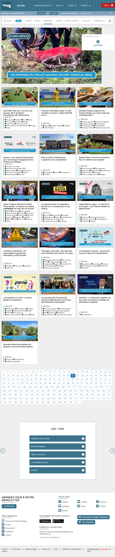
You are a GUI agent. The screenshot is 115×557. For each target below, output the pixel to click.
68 (87, 379)
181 (21, 402)
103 (30, 387)
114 (90, 387)
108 (57, 387)
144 (37, 395)
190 (70, 402)
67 (82, 379)
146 (48, 395)
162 (26, 398)
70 (96, 379)
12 (50, 372)
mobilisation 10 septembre (53, 219)
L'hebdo (59, 21)
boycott (47, 215)
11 (45, 372)
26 (4, 376)
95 (101, 383)
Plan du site (46, 549)
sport (33, 315)
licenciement (65, 172)
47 (101, 376)
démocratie (56, 215)
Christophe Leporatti (97, 217)
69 (91, 379)
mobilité (27, 217)
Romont (21, 174)
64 (68, 379)
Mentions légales (31, 549)
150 (70, 395)
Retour (7, 21)
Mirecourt (18, 217)
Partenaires (16, 549)
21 (92, 372)
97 (110, 383)
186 (48, 402)
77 (18, 383)
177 (109, 398)
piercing (64, 262)
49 (110, 376)
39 (64, 376)
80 (31, 383)
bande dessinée (65, 309)
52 (13, 379)
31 (27, 376)
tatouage (60, 266)
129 (65, 391)
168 (59, 398)
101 (19, 387)
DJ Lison (9, 122)
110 (68, 387)
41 (73, 376)
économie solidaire (102, 122)
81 (36, 383)
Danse (30, 120)
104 (35, 387)
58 (41, 379)
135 (98, 391)
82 (41, 383)
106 (46, 387)
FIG (45, 313)
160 (15, 398)
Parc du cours (18, 313)
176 (103, 398)
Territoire (86, 6)
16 (69, 372)
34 (41, 376)
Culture (72, 6)
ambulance (48, 172)
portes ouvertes (21, 124)
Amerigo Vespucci (50, 309)
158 (4, 398)
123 (32, 391)
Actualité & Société (43, 6)
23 (101, 372)
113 (85, 387)
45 (91, 376)
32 (31, 376)
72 (105, 379)
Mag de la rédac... (72, 21)
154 (92, 395)
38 (59, 376)
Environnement (87, 168)
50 (4, 379)
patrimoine (95, 170)
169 (65, 398)
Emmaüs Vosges (88, 124)
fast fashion (100, 124)
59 (45, 379)
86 (59, 383)
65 (73, 379)
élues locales (11, 170)
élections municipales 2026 (16, 168)
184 (37, 402)
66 (78, 379)
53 (18, 379)
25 (110, 372)
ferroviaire (30, 213)
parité (25, 172)
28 (13, 376)
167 (54, 398)
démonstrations (19, 311)
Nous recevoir (86, 13)
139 (10, 395)
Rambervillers (100, 126)
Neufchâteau (19, 359)
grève (57, 172)
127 (54, 391)
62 (59, 379)
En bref (34, 470)
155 (98, 395)
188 (59, 402)
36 (50, 376)
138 (4, 395)
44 (87, 376)
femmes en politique (14, 172)
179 (10, 402)
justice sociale (67, 217)
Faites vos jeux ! (38, 454)
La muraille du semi (39, 462)
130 (70, 391)
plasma (57, 264)
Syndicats (63, 221)
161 (21, 398)
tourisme (97, 172)
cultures (106, 264)
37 (54, 376)
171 (76, 398)
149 (65, 395)
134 (92, 391)
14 (59, 372)
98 (4, 387)
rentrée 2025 (66, 264)
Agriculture (97, 264)
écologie (65, 215)
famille (25, 122)
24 (105, 372)
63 (64, 379)
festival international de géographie (57, 311)
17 (73, 372)
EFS (45, 262)
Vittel (8, 221)
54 (22, 379)
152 (81, 395)
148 (59, 395)
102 (24, 387)
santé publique (49, 266)
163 (32, 398)
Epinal (46, 126)
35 (45, 376)
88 (68, 383)
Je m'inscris (9, 506)
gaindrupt (27, 266)
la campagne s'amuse (90, 266)
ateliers (18, 120)
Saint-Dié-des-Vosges (64, 315)
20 (87, 372)
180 (15, 402)
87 (64, 383)
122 (26, 391)
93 (91, 383)
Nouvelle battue (38, 446)
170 (70, 398)
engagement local (24, 170)
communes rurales (13, 166)
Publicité (5, 549)
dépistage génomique (52, 260)
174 (92, 398)
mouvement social (51, 221)
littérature (60, 313)
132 (81, 391)
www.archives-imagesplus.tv (50, 537)
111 (74, 387)
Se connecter (86, 522)
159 (10, 398)
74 (4, 383)
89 (73, 383)
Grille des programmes (70, 13)
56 (31, 379)
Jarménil (10, 268)
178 (4, 402)
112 (79, 387)
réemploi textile (87, 128)
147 (54, 395)
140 (15, 395)
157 (109, 395)
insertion (30, 215)
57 (36, 379)
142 (26, 395)
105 (41, 387)
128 (59, 391)
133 (87, 391)
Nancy (9, 219)
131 (76, 391)
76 (13, 383)
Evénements (99, 21)
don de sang (66, 260)
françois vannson (88, 219)
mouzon (9, 359)
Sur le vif (86, 21)
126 (48, 391)
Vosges (33, 126)
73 (110, 379)
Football (67, 126)
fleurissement (100, 168)
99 (8, 387)
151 (76, 395)
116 (101, 387)
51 (8, 379)
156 (103, 395)
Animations (11, 309)
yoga (8, 128)
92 (87, 383)
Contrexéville (25, 211)
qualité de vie (106, 170)
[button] (2, 450)
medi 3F (47, 174)
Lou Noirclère (86, 315)
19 (82, 372)
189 (65, 402)
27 (8, 376)
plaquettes (48, 264)
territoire (85, 268)
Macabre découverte (40, 438)
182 (26, 402)
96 (105, 383)
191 (76, 402)
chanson (85, 217)
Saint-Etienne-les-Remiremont (17, 126)
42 (78, 376)
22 (96, 372)
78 (22, 383)
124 (37, 391)
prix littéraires (49, 315)
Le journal (41, 13)
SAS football (48, 128)
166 (48, 398)
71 (101, 379)
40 (68, 376)
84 (50, 383)
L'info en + (48, 21)
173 (87, 398)
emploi (21, 213)
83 (45, 383)
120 (15, 391)
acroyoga (10, 120)
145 (43, 395)
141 (21, 395)
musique (85, 221)
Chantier (16, 211)
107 (52, 387)
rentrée (26, 315)
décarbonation (12, 213)
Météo (37, 21)
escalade (18, 122)
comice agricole (87, 122)
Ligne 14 (9, 217)
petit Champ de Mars (14, 315)
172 (81, 398)
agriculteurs (86, 264)
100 (13, 387)
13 (55, 372)
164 (37, 398)
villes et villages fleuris (90, 174)
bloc (24, 120)
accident (10, 266)
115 (96, 387)
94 (96, 383)
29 (18, 376)
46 (96, 376)
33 (36, 376)
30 (22, 376)
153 (87, 395)
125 (43, 391)
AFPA (8, 211)
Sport (59, 6)
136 (103, 391)
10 (41, 372)
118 (4, 391)
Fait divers (18, 266)
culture (9, 311)
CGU (56, 549)
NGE (14, 219)
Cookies (4, 551)
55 (27, 379)
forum (9, 313)
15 (64, 372)
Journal (28, 21)
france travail (11, 215)
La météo (53, 13)
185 (43, 402)
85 (54, 383)
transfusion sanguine (51, 268)
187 (54, 402)
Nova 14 (21, 219)
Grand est (85, 170)
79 (27, 383)
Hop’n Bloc (10, 124)
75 (8, 383)
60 (50, 379)
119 (10, 391)
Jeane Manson (102, 219)
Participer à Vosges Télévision (93, 517)
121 (21, 391)
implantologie (54, 262)
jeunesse (52, 313)
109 (63, 387)
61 (54, 379)
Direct (106, 5)
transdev (29, 219)
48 (105, 376)
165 (43, 398)
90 (78, 383)
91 (82, 383)
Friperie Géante (87, 126)
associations (21, 309)
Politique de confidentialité (71, 549)
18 (78, 372)
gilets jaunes (48, 217)
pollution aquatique (13, 361)
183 (32, 402)
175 (98, 398)
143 (32, 395)
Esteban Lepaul (56, 126)
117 (107, 387)
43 (82, 376)
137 (109, 391)
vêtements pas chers (102, 128)
